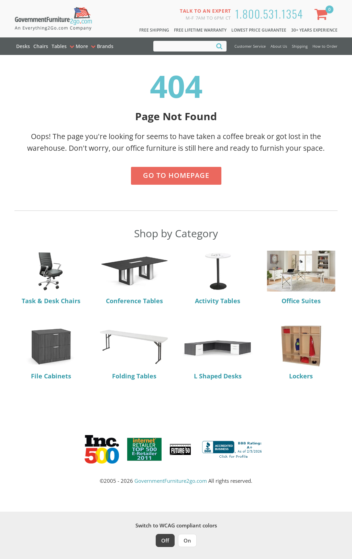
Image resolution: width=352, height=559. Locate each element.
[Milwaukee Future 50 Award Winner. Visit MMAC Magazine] (180, 449)
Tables (59, 46)
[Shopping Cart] (322, 15)
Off (165, 540)
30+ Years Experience (314, 30)
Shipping (300, 46)
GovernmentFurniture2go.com (170, 480)
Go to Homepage (176, 175)
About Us (279, 46)
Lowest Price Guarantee (258, 30)
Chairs (40, 46)
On (187, 540)
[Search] (219, 45)
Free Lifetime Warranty (200, 30)
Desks (23, 46)
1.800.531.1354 (269, 13)
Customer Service (250, 46)
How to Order (325, 46)
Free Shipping (154, 30)
